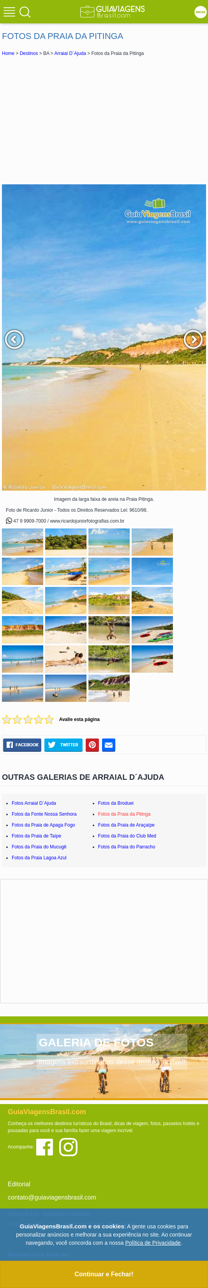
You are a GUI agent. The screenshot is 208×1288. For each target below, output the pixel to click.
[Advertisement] (104, 120)
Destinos (29, 53)
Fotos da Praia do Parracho (126, 847)
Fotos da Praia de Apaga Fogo (43, 825)
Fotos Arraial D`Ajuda (34, 803)
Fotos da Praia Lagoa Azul (39, 857)
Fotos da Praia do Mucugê (39, 847)
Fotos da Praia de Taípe (36, 836)
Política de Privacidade (152, 1243)
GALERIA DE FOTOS (96, 1042)
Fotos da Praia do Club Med (127, 836)
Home (8, 53)
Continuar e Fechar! (103, 1274)
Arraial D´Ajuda (70, 53)
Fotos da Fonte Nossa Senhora (44, 814)
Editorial (19, 1184)
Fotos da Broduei (116, 803)
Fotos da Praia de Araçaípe (126, 825)
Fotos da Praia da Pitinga (124, 814)
